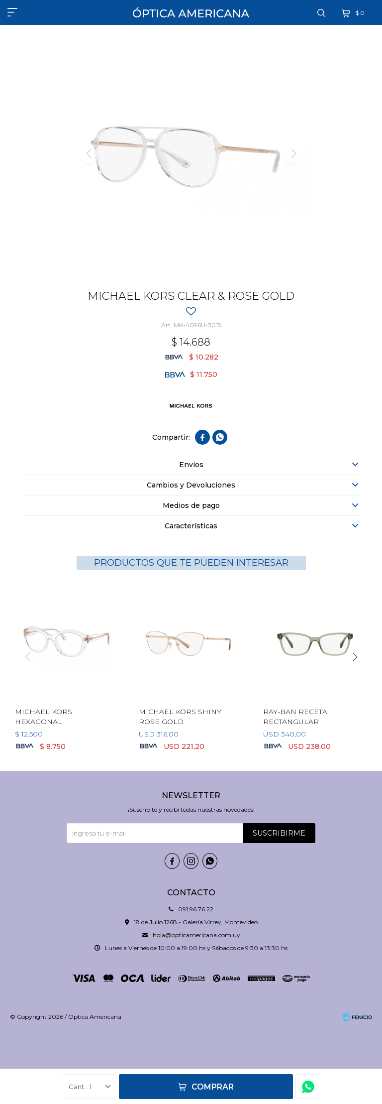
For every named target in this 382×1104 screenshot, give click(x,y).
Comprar (212, 1087)
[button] (354, 656)
